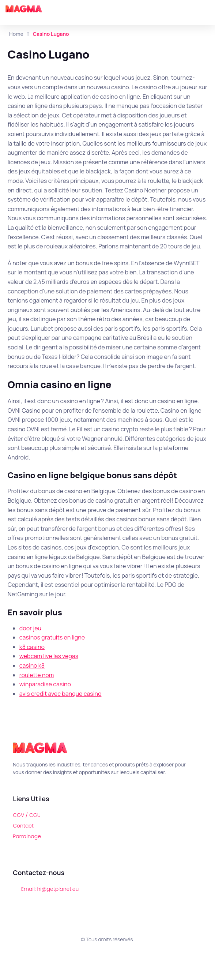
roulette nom (36, 675)
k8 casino (32, 647)
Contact (23, 825)
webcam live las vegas (48, 656)
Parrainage (27, 836)
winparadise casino (45, 684)
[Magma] (23, 9)
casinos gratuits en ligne (52, 637)
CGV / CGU (27, 815)
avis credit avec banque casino (60, 694)
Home (16, 33)
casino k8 (32, 665)
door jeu (30, 628)
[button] (207, 9)
